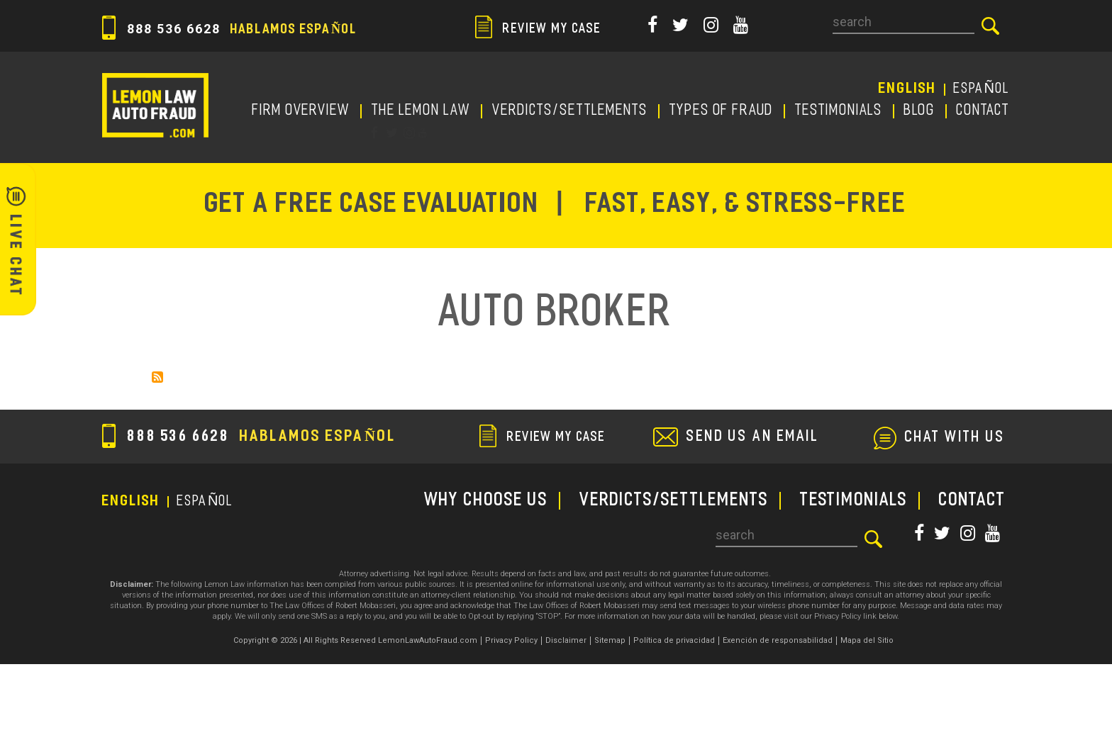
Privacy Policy (511, 640)
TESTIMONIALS (839, 111)
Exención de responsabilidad (778, 640)
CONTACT (983, 111)
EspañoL (982, 89)
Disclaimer (565, 640)
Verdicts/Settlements (570, 111)
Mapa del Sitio (867, 640)
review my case (538, 29)
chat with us (955, 438)
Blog (919, 111)
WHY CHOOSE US (486, 501)
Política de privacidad (674, 640)
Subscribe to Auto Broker (157, 377)
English (908, 89)
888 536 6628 (229, 28)
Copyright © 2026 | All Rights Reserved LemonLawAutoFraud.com (355, 640)
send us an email (752, 437)
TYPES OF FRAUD (721, 111)
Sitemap (610, 640)
